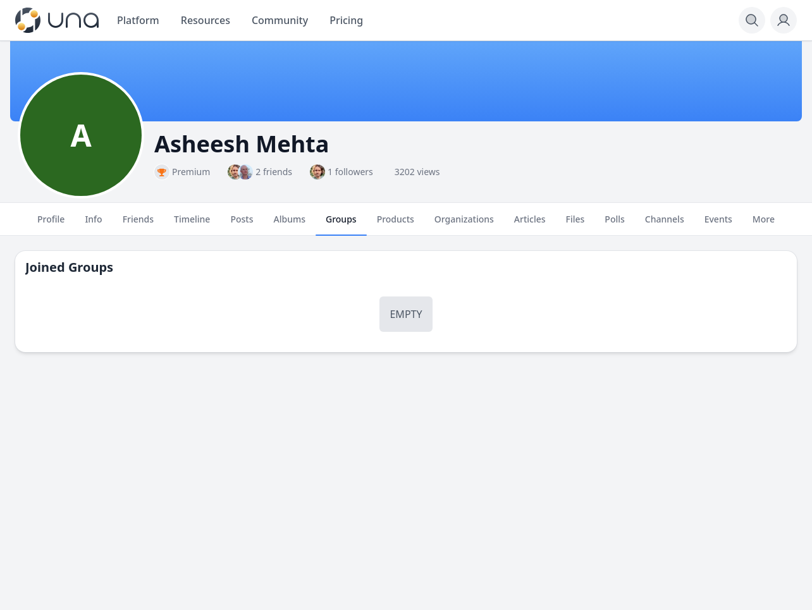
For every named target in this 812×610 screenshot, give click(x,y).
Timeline (192, 224)
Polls (614, 224)
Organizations (464, 224)
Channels (664, 224)
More (763, 224)
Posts (241, 224)
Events (718, 224)
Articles (530, 224)
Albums (290, 224)
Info (93, 224)
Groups (341, 224)
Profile (51, 224)
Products (395, 224)
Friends (138, 224)
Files (575, 224)
